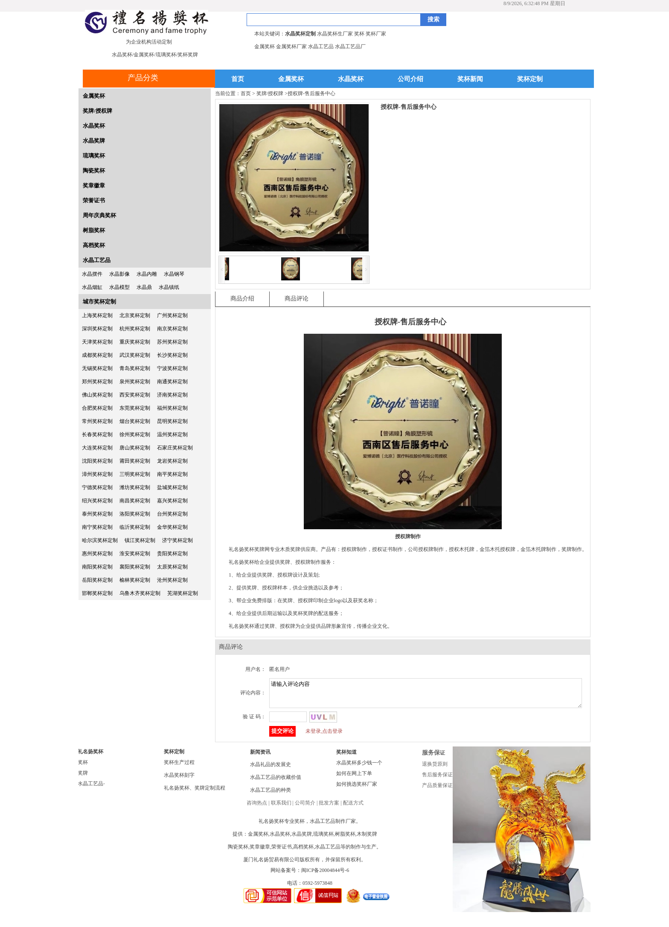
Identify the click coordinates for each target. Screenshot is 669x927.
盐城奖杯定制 (172, 487)
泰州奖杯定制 (97, 514)
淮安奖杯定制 (134, 554)
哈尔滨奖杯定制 (100, 540)
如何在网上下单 (354, 778)
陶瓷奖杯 (94, 170)
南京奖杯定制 (172, 329)
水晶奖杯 (351, 79)
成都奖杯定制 (97, 355)
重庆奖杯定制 (134, 342)
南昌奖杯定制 (134, 501)
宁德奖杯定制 (97, 487)
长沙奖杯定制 (172, 355)
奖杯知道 (346, 757)
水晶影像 (119, 274)
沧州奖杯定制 (172, 580)
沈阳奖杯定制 (97, 461)
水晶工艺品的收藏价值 (275, 782)
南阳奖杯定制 (97, 567)
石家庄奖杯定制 (175, 448)
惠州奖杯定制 (97, 554)
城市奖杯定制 (99, 301)
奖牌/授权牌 (97, 111)
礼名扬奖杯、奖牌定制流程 (194, 793)
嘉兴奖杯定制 (172, 501)
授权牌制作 (308, 562)
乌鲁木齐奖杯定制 (139, 593)
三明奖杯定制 (134, 474)
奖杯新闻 (470, 79)
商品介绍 (242, 298)
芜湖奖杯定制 (182, 593)
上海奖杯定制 (97, 315)
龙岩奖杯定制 (172, 461)
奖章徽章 (94, 185)
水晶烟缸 (92, 287)
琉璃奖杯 (94, 155)
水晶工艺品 (97, 260)
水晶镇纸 (169, 287)
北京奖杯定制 (134, 315)
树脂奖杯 (94, 230)
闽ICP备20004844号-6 (325, 875)
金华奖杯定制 (172, 527)
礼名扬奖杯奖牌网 (249, 549)
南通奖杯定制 (172, 382)
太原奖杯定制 (172, 567)
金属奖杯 (291, 79)
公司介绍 (410, 79)
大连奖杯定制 (97, 448)
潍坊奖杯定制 (134, 487)
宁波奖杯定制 (172, 368)
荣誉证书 (94, 200)
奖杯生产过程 (179, 767)
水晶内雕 (147, 274)
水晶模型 (119, 287)
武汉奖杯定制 (134, 355)
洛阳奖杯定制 (134, 514)
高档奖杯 (94, 245)
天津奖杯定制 (97, 342)
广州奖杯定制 (172, 315)
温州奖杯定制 (172, 434)
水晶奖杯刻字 (179, 780)
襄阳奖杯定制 (134, 567)
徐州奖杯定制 (134, 434)
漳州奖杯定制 (97, 474)
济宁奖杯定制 (177, 540)
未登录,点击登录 (324, 736)
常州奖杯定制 (97, 421)
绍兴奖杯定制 (97, 501)
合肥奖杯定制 (97, 408)
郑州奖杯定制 (97, 382)
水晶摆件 (92, 274)
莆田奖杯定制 (134, 461)
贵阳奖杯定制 (172, 554)
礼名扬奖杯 (90, 757)
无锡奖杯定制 (97, 368)
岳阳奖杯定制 (97, 580)
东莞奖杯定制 (134, 408)
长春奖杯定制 (97, 434)
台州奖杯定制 (172, 514)
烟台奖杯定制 (134, 421)
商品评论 (296, 298)
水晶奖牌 (94, 140)
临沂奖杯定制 (134, 527)
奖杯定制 (530, 79)
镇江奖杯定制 (140, 540)
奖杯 (83, 767)
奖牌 (83, 778)
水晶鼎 (144, 287)
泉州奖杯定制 (134, 382)
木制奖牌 (367, 839)
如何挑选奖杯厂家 (356, 789)
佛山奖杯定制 (97, 395)
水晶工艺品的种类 (270, 795)
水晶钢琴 (174, 274)
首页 (237, 79)
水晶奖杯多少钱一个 (359, 768)
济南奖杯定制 (172, 395)
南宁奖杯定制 (97, 527)
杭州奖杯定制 (134, 329)
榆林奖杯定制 (134, 580)
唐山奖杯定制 (134, 448)
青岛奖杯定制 (134, 368)
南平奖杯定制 (172, 474)
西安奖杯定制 (134, 395)
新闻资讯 (260, 757)
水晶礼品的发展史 (270, 769)
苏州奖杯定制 (172, 342)
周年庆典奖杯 (99, 215)
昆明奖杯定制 (172, 421)
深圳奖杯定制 (97, 329)
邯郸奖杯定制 (97, 593)
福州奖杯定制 (172, 408)
